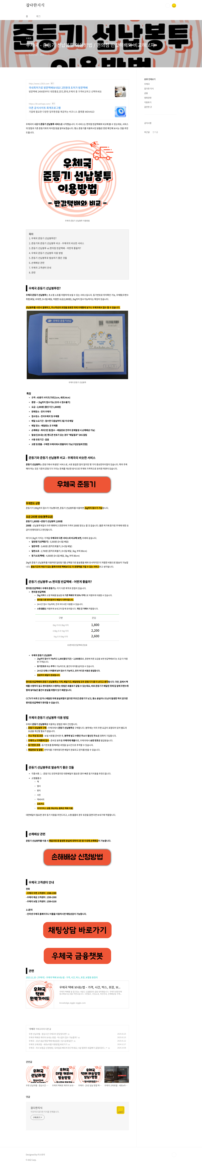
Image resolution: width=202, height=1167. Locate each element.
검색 (168, 5)
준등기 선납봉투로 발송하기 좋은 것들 (49, 257)
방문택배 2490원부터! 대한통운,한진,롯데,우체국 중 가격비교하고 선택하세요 (65, 91)
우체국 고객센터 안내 (41, 267)
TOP (174, 1155)
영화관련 (147, 97)
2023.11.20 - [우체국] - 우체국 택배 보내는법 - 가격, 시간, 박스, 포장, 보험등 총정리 (62, 977)
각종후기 (147, 102)
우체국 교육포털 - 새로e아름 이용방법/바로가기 (48, 1044)
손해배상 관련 (37, 262)
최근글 (147, 132)
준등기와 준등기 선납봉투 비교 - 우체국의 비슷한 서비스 (57, 243)
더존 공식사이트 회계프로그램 (45, 107)
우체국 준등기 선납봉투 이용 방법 (47, 253)
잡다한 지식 (149, 88)
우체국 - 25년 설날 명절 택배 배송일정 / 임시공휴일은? (51, 1040)
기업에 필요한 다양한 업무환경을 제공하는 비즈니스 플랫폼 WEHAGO (61, 111)
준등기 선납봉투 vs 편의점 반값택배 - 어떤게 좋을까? (56, 248)
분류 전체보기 (150, 79)
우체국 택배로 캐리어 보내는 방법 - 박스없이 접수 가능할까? (53, 1037)
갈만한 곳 (148, 106)
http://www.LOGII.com (39, 83)
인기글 (155, 132)
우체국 (32, 1028)
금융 (146, 93)
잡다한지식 (35, 5)
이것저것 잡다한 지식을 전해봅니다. (45, 1111)
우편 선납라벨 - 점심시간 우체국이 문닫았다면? (48, 1033)
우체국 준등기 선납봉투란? (44, 238)
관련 (33, 272)
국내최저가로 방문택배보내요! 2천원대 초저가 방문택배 (58, 87)
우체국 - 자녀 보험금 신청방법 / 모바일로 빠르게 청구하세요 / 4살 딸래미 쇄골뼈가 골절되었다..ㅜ (68, 1047)
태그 (38, 16)
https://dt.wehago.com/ (40, 104)
